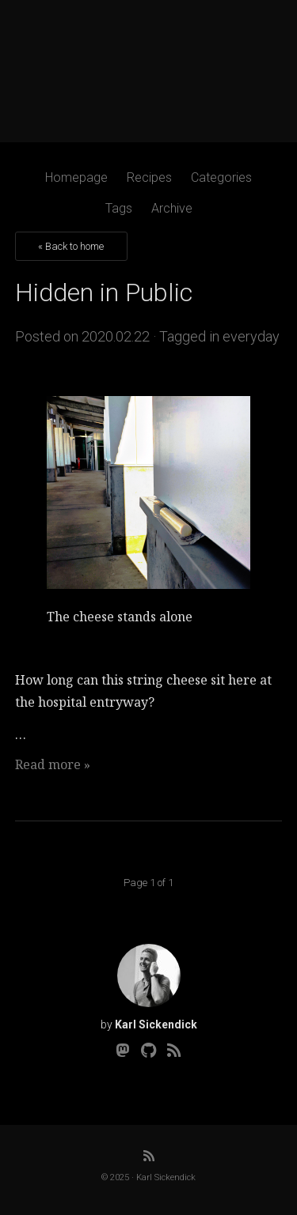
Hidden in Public (103, 292)
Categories (221, 177)
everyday (251, 336)
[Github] (148, 1050)
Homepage (76, 177)
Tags (118, 208)
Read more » (52, 764)
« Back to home (71, 246)
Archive (171, 208)
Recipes (149, 177)
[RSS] (174, 1050)
